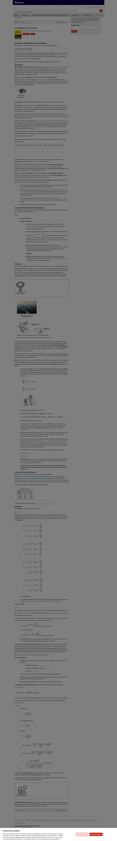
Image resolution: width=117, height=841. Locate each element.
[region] (58, 834)
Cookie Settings (82, 834)
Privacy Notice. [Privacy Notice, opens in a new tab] (55, 839)
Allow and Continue (96, 834)
